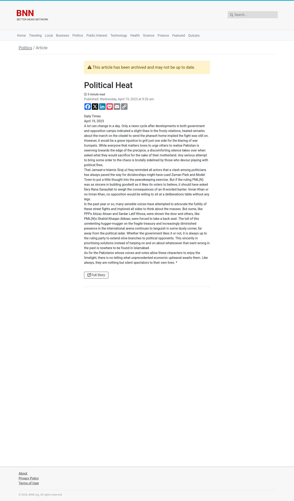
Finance (163, 35)
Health (135, 35)
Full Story (96, 275)
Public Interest (96, 35)
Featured (178, 35)
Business (62, 35)
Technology (118, 35)
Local (49, 35)
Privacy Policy (29, 478)
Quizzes (194, 35)
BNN (25, 13)
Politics (77, 35)
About (23, 473)
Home (21, 35)
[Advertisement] (49, 122)
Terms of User (29, 483)
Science (148, 35)
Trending (35, 35)
